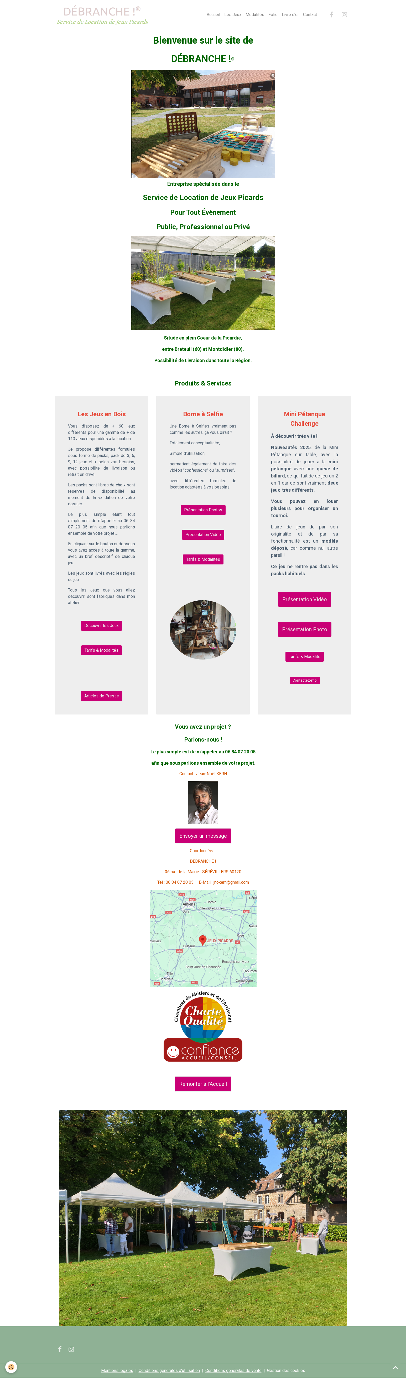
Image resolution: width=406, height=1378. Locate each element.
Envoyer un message (203, 836)
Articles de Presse (101, 695)
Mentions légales (117, 1370)
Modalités (255, 14)
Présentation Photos (203, 509)
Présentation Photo (304, 629)
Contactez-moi (305, 680)
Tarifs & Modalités (101, 650)
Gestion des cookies (286, 1370)
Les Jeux (232, 14)
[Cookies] (11, 1367)
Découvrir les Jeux (101, 625)
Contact (310, 14)
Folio (273, 14)
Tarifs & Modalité (304, 656)
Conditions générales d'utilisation (169, 1370)
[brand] (103, 14)
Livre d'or (290, 14)
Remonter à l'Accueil (203, 1084)
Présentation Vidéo (203, 534)
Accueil (213, 14)
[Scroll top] (395, 1367)
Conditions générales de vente (233, 1370)
